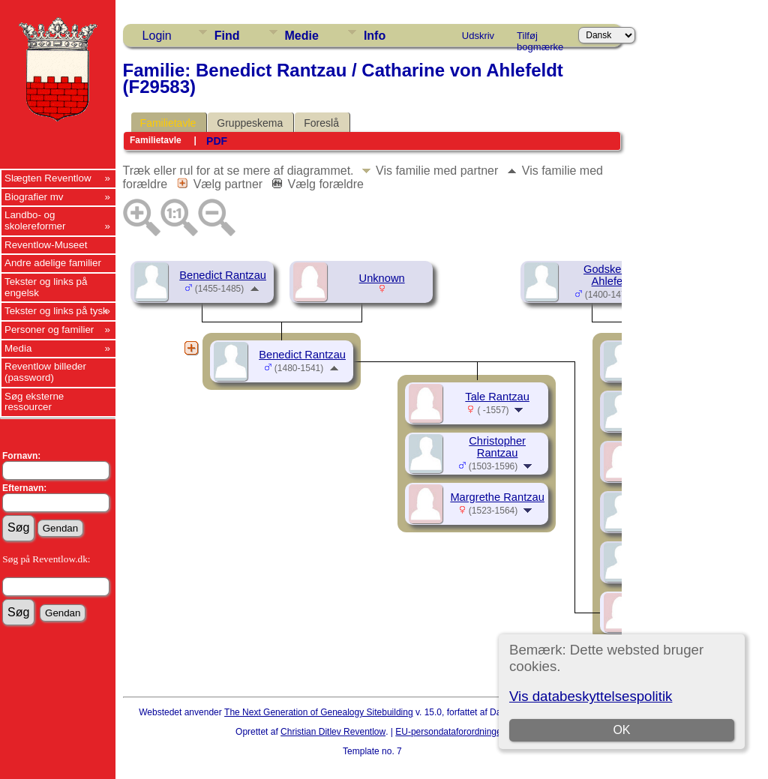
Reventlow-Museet (45, 244)
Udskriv (478, 35)
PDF (216, 141)
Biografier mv (34, 196)
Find (227, 35)
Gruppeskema (250, 123)
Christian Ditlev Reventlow (333, 732)
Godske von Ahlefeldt (613, 275)
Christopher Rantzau (497, 447)
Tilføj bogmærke (540, 38)
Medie (302, 35)
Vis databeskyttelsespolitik (590, 696)
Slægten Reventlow (48, 178)
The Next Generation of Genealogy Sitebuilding (318, 712)
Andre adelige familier (52, 262)
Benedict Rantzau (222, 275)
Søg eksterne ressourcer (34, 402)
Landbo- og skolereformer (34, 220)
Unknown (382, 278)
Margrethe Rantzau (497, 497)
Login (157, 35)
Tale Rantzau (497, 397)
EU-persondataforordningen (450, 732)
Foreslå (321, 123)
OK (622, 730)
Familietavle (168, 123)
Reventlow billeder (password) (45, 372)
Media (18, 348)
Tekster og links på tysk (56, 310)
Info (375, 35)
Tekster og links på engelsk (45, 287)
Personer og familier (49, 329)
